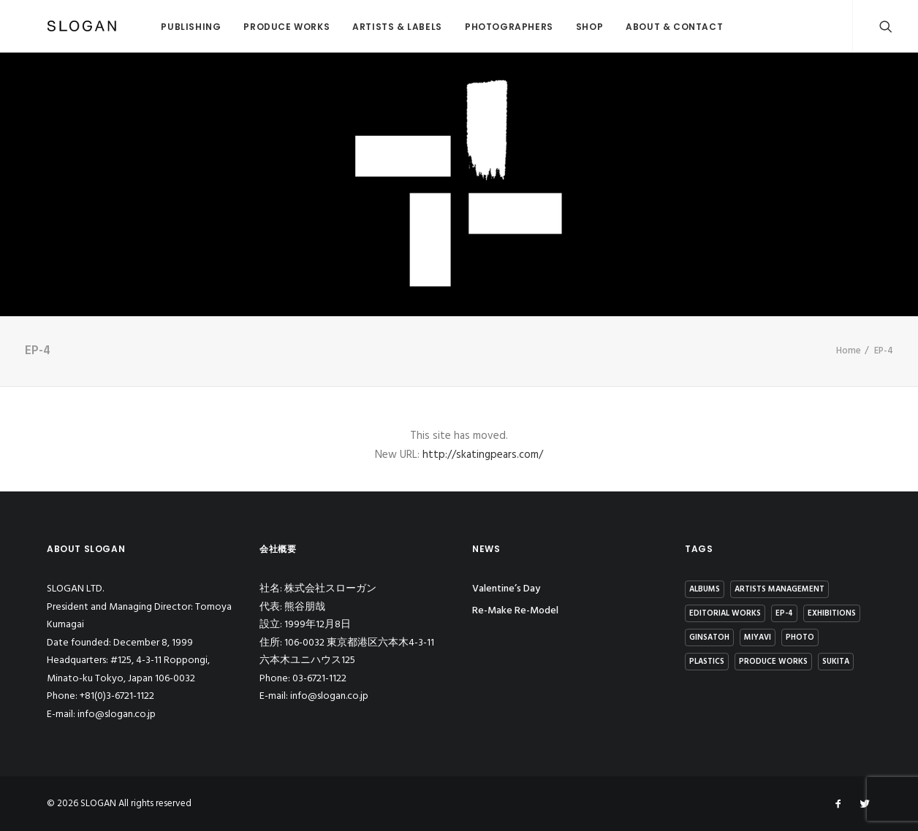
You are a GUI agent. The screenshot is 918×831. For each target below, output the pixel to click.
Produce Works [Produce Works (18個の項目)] (773, 661)
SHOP (556, 26)
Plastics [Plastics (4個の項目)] (706, 661)
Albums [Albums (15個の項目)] (704, 589)
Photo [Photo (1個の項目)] (800, 637)
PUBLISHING (158, 26)
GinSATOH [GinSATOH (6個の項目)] (709, 637)
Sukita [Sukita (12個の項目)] (835, 661)
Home (848, 351)
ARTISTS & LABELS (364, 26)
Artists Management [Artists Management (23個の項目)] (779, 589)
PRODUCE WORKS (253, 26)
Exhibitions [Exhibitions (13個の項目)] (832, 613)
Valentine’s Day (506, 589)
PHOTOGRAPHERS (476, 26)
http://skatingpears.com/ (482, 455)
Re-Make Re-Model (515, 610)
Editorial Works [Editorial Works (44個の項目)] (725, 613)
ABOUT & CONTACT (641, 26)
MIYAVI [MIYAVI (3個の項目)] (757, 637)
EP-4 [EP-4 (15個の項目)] (784, 613)
